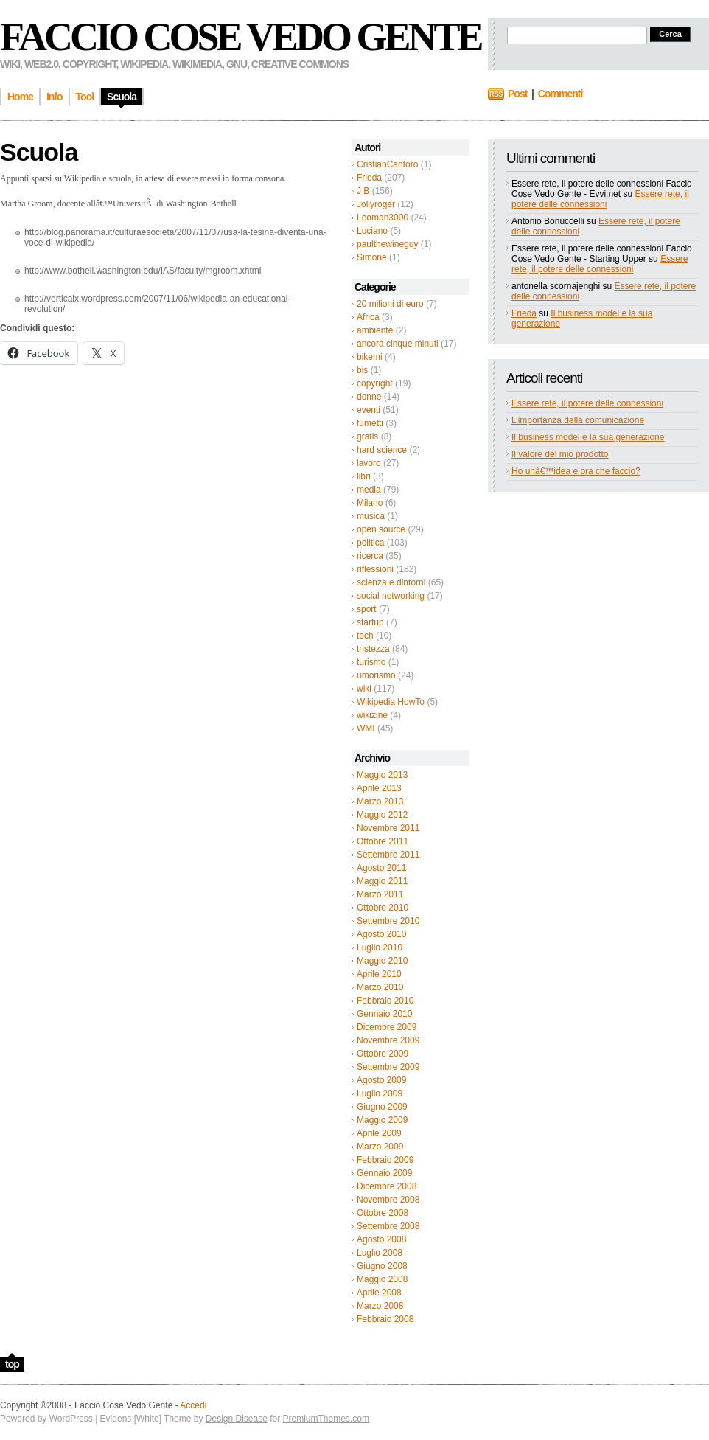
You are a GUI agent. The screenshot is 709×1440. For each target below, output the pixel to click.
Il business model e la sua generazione (587, 437)
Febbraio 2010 (385, 1000)
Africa (368, 317)
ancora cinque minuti (398, 343)
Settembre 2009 (388, 1067)
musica (371, 516)
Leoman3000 (382, 217)
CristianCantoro (387, 164)
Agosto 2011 (381, 868)
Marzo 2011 (380, 894)
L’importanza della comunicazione (577, 420)
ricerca (370, 556)
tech (365, 635)
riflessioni (375, 569)
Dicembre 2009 (386, 1027)
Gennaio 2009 (384, 1173)
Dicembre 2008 (386, 1186)
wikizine (372, 715)
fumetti (370, 423)
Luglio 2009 (379, 1093)
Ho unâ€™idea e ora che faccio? (575, 471)
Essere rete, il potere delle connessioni (600, 199)
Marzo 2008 (380, 1306)
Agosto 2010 (381, 934)
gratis (367, 436)
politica (370, 543)
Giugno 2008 (382, 1266)
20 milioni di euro (390, 304)
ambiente (375, 330)
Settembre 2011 (388, 854)
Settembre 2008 (388, 1226)
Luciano (372, 231)
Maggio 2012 (382, 815)
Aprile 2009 (379, 1133)
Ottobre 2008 (382, 1213)
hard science (382, 450)
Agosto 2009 (381, 1080)
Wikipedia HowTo (391, 702)
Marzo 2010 (380, 987)
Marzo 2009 (380, 1146)
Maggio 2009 (382, 1120)
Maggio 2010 (382, 961)
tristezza (373, 649)
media (369, 489)
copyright (375, 383)
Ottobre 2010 (382, 907)
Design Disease (237, 1418)
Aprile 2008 (379, 1292)
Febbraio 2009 (385, 1160)
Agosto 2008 (381, 1239)
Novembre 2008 (388, 1199)
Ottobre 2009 (382, 1053)
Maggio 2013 (382, 775)
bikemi (370, 357)
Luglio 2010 (379, 947)
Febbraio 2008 (385, 1319)
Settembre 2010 (388, 921)
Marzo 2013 (380, 801)
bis (362, 370)
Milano (370, 503)
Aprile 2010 (379, 974)
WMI (366, 728)
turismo (371, 662)
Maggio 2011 (382, 881)
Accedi (193, 1405)
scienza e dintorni (391, 582)
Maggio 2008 (382, 1279)
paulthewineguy (387, 244)
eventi (368, 410)
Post (517, 94)
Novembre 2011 (388, 828)
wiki (364, 689)
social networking (391, 596)
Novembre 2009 (388, 1040)
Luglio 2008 (379, 1253)
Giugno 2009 (382, 1107)
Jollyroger (376, 204)
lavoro (369, 463)
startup (370, 622)
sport (367, 609)
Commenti (560, 94)
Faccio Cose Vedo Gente (240, 37)
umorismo (376, 675)
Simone (372, 257)
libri (364, 476)
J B (363, 191)
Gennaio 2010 (384, 1014)
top (12, 1364)
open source (381, 529)
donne (369, 397)
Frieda (369, 178)
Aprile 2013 (379, 788)
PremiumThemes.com (326, 1418)
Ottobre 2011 (382, 841)
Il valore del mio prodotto (559, 454)
